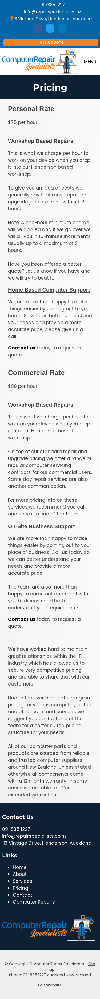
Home (20, 867)
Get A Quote (51, 42)
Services (22, 881)
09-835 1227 (50, 4)
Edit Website (50, 985)
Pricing (20, 888)
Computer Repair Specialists (56, 963)
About (20, 874)
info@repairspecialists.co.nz (50, 12)
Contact (22, 895)
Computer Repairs (34, 902)
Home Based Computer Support (49, 290)
